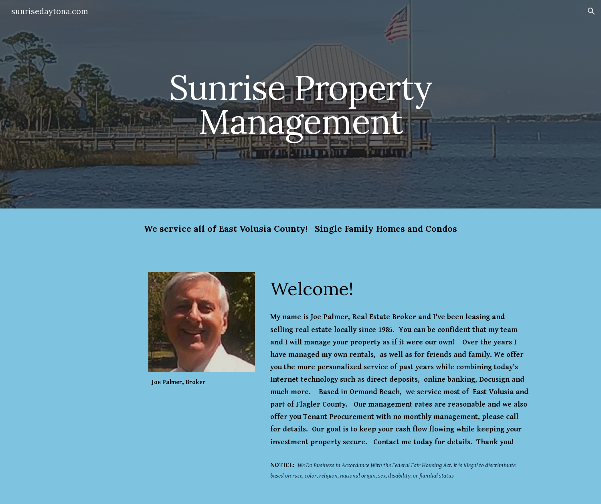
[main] (300, 104)
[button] (591, 11)
